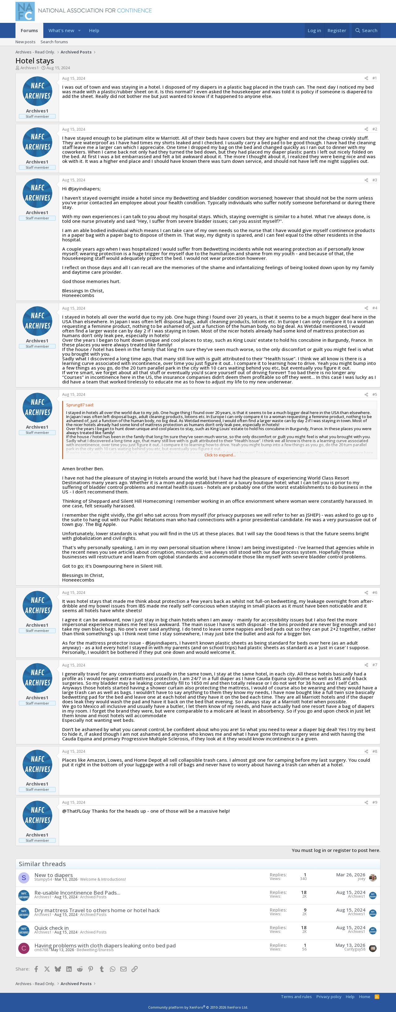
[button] (79, 30)
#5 (374, 394)
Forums (29, 30)
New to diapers (53, 875)
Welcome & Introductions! (103, 879)
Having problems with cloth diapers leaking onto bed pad (105, 945)
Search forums (54, 41)
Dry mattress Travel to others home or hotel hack (97, 910)
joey (361, 878)
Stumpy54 (43, 879)
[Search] (366, 30)
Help (94, 30)
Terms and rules (296, 996)
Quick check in (51, 927)
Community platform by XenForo (198, 1007)
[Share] (366, 78)
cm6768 (41, 949)
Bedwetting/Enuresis (95, 949)
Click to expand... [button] (220, 455)
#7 (374, 664)
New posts (25, 41)
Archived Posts (93, 897)
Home (364, 996)
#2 (374, 129)
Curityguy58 (354, 949)
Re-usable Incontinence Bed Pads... (77, 892)
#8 (374, 751)
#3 (374, 180)
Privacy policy (329, 996)
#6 (374, 592)
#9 (374, 802)
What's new (61, 30)
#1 (374, 78)
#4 (374, 308)
